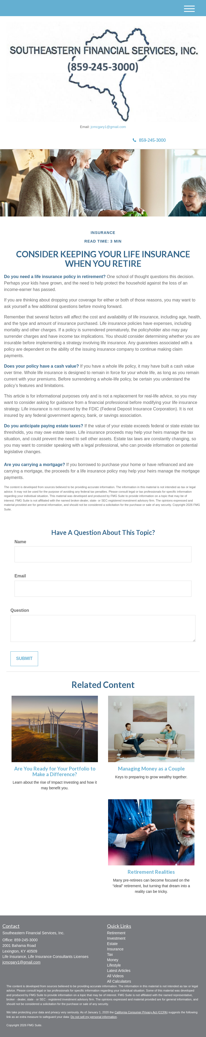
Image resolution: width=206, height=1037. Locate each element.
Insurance (115, 949)
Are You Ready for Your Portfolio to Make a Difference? (54, 771)
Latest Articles (118, 970)
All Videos (115, 976)
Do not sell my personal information (94, 1016)
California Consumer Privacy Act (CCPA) (141, 1012)
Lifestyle (114, 965)
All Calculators (119, 981)
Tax (110, 954)
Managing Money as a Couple (151, 769)
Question (19, 610)
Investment (116, 938)
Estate (112, 944)
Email (20, 576)
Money (112, 960)
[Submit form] (24, 658)
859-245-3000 (149, 140)
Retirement (116, 933)
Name (20, 541)
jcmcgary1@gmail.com (108, 127)
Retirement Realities (151, 872)
